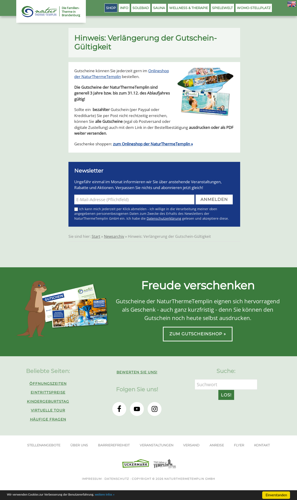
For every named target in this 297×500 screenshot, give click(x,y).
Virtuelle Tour (48, 410)
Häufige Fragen (48, 419)
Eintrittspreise (48, 392)
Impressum (92, 478)
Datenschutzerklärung (164, 218)
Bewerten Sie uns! (136, 372)
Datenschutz (116, 478)
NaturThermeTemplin (36, 11)
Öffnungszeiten (48, 383)
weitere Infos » (118, 495)
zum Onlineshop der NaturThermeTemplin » (153, 144)
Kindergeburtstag (48, 401)
